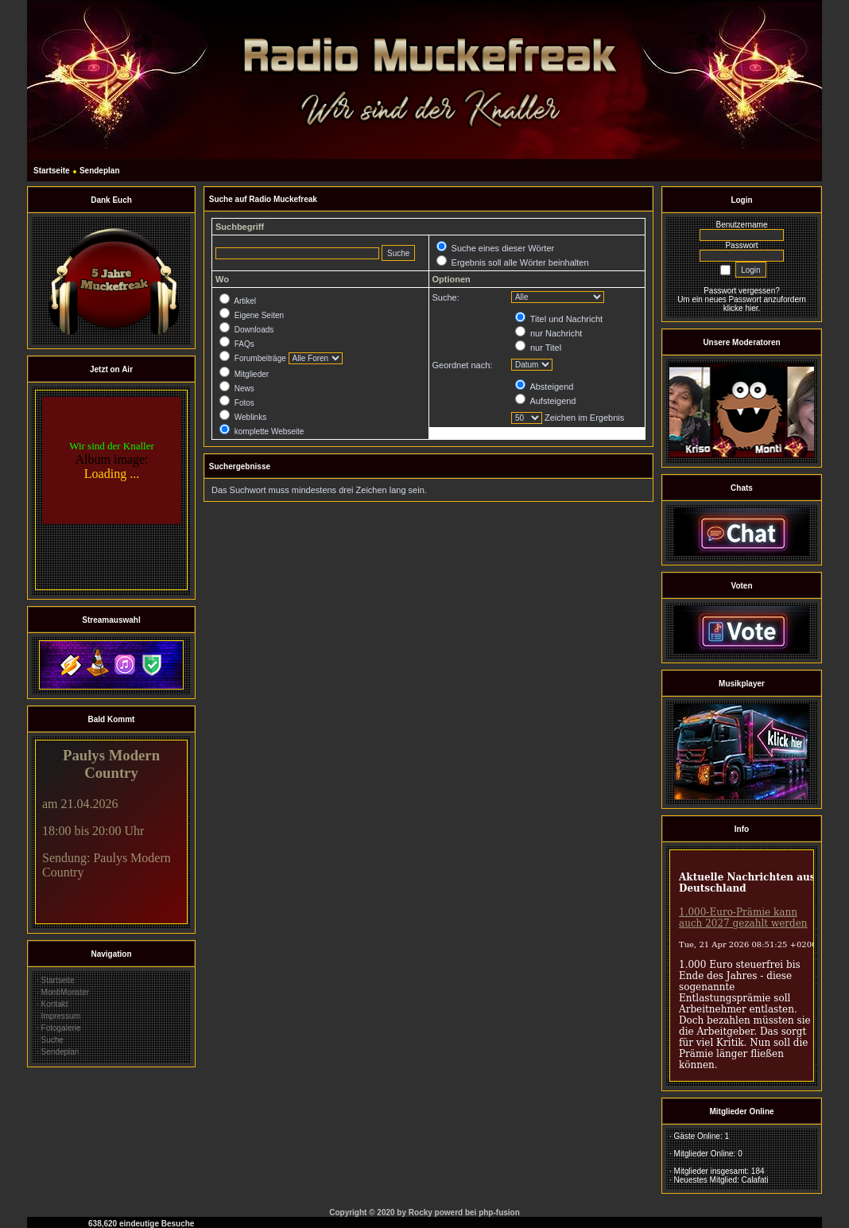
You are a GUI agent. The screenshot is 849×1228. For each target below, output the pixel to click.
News (236, 388)
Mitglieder (244, 374)
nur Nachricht (548, 333)
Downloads (246, 329)
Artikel (237, 301)
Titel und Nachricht (559, 319)
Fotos (236, 402)
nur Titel (538, 347)
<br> (111, 490)
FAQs (236, 344)
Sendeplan (99, 170)
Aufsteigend (545, 401)
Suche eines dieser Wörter (495, 248)
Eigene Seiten (251, 315)
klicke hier (740, 308)
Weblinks (242, 417)
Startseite (51, 170)
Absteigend (544, 386)
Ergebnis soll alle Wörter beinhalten (512, 262)
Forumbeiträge (252, 358)
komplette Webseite (261, 431)
